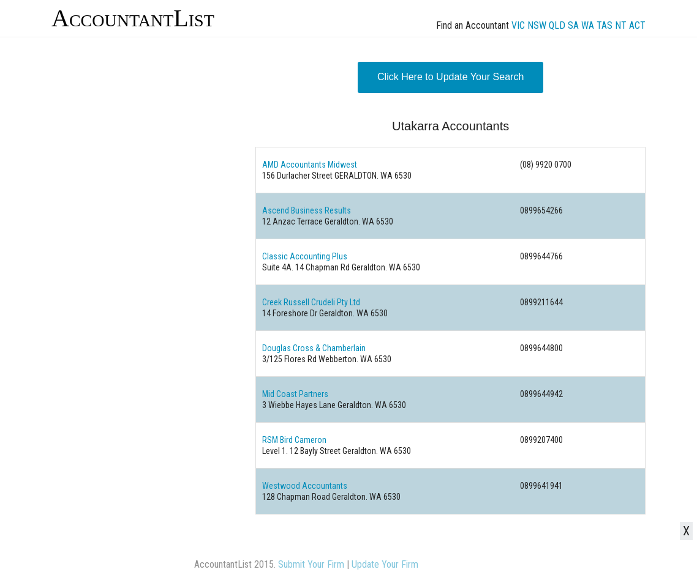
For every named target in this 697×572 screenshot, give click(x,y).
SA (573, 25)
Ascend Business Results (306, 210)
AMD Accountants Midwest (309, 164)
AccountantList (132, 18)
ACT (637, 25)
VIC (518, 25)
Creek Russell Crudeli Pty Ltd (311, 302)
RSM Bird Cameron (294, 440)
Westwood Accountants (304, 486)
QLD (557, 25)
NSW (536, 25)
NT (621, 25)
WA (587, 25)
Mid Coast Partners (295, 394)
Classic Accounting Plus (304, 256)
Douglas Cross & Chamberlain (314, 348)
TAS (604, 25)
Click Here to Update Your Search (450, 77)
